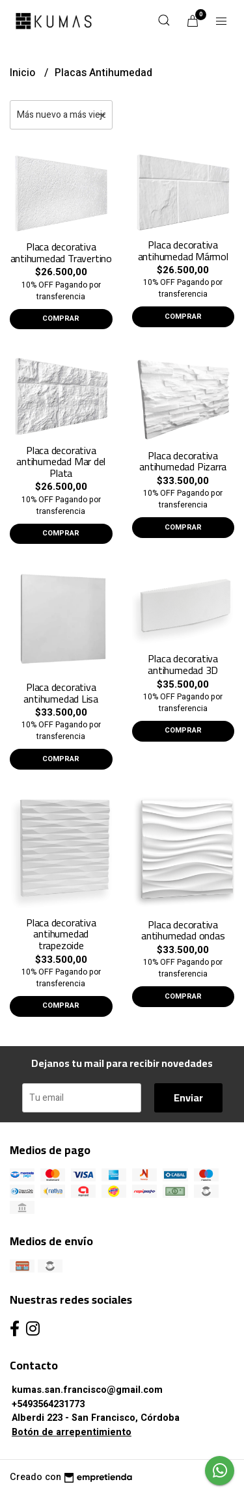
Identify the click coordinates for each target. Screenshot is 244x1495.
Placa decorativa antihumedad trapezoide (61, 934)
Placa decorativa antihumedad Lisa (60, 692)
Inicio (24, 73)
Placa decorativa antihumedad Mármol (183, 250)
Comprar (60, 318)
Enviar (188, 1097)
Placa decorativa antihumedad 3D (183, 664)
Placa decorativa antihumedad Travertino (61, 252)
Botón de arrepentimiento (71, 1432)
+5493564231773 (48, 1404)
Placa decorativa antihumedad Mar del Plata (60, 461)
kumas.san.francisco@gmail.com (87, 1390)
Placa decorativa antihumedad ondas (182, 930)
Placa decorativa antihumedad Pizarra (182, 461)
